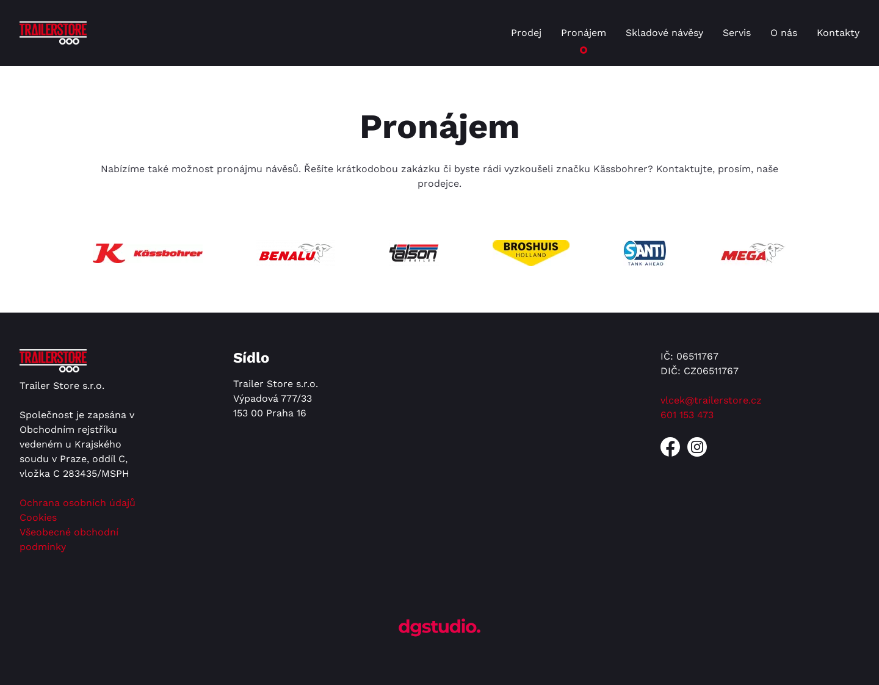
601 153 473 (687, 415)
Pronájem (583, 32)
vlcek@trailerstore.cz (711, 400)
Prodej (526, 32)
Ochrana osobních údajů (78, 503)
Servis (737, 32)
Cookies (38, 517)
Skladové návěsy (664, 32)
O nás (783, 32)
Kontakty (838, 32)
